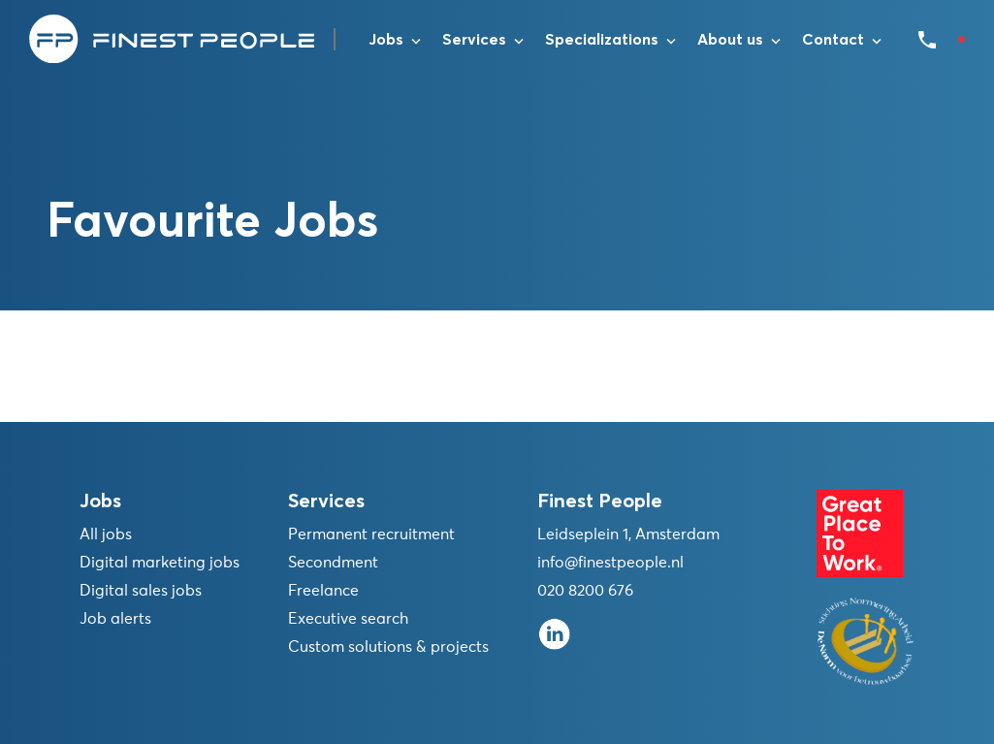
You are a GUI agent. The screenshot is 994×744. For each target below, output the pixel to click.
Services (474, 40)
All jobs (106, 534)
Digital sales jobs (141, 590)
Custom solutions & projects (388, 647)
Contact (833, 40)
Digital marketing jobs (160, 562)
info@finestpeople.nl (610, 562)
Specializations (601, 40)
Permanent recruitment (371, 534)
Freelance (323, 590)
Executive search (348, 619)
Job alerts (115, 619)
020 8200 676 (585, 590)
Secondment (333, 562)
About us (730, 40)
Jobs (386, 40)
